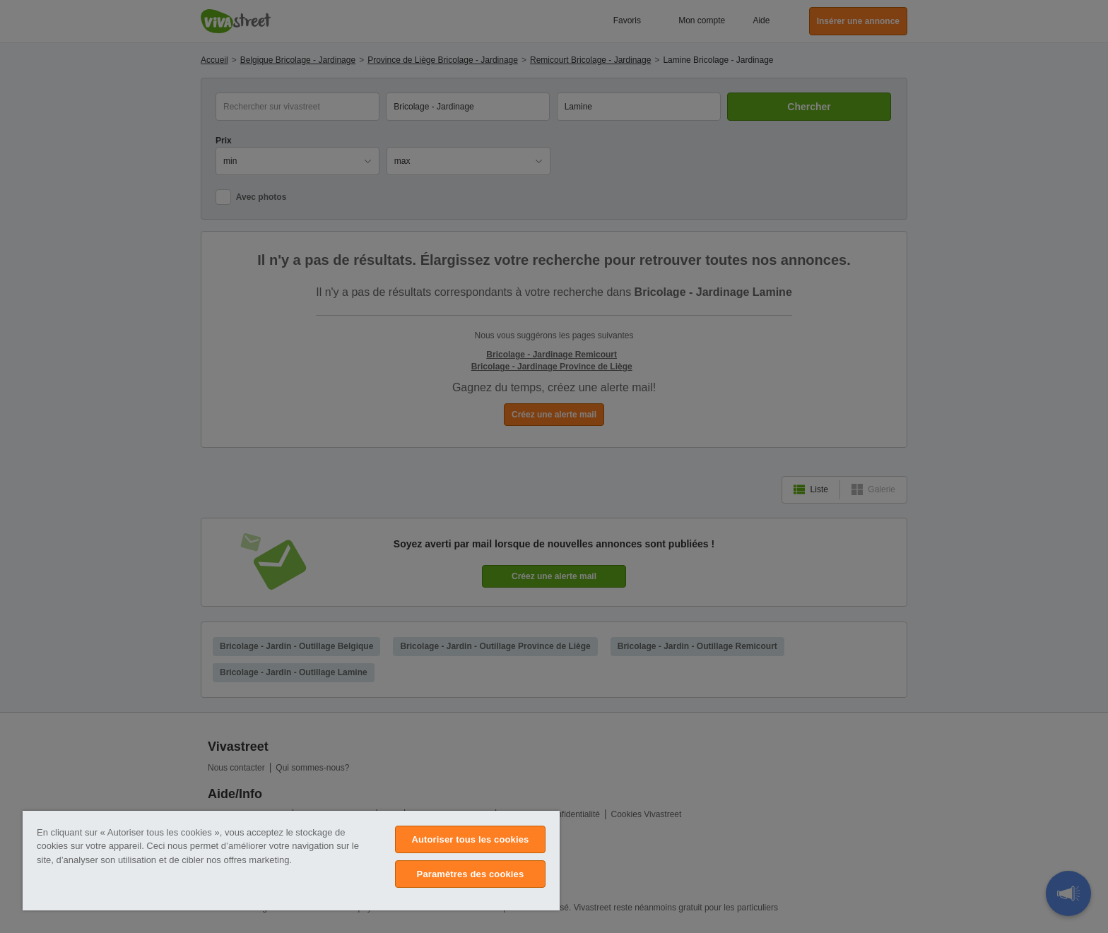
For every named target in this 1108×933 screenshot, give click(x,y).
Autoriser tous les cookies (470, 839)
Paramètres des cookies (470, 874)
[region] (291, 860)
